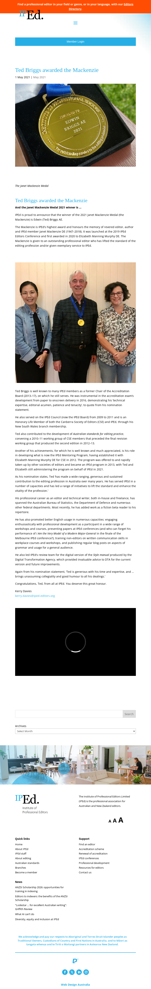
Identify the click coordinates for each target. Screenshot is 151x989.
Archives (20, 726)
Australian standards (27, 863)
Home (18, 844)
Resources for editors (91, 867)
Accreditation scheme (91, 849)
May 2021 (39, 77)
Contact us (85, 872)
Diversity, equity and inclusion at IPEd (37, 919)
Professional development (94, 863)
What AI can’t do (24, 914)
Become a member (26, 872)
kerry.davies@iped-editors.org (35, 596)
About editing (23, 858)
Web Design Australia (75, 984)
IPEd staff (20, 853)
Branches (20, 867)
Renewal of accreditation (93, 853)
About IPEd (21, 849)
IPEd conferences (89, 858)
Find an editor (87, 844)
